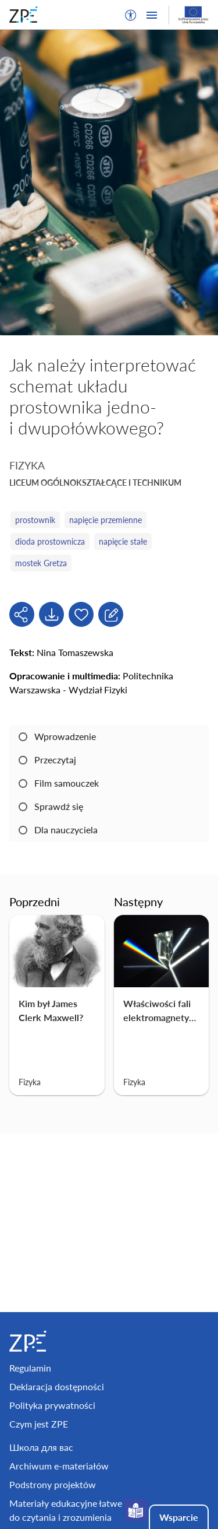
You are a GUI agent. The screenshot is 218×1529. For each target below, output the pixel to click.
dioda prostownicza (50, 541)
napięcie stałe (123, 541)
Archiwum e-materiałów (59, 1465)
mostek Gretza (41, 563)
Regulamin (30, 1367)
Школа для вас (41, 1447)
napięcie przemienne (105, 520)
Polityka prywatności (52, 1405)
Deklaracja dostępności (56, 1386)
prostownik (35, 520)
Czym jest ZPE (38, 1423)
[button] (131, 15)
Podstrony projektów (52, 1484)
